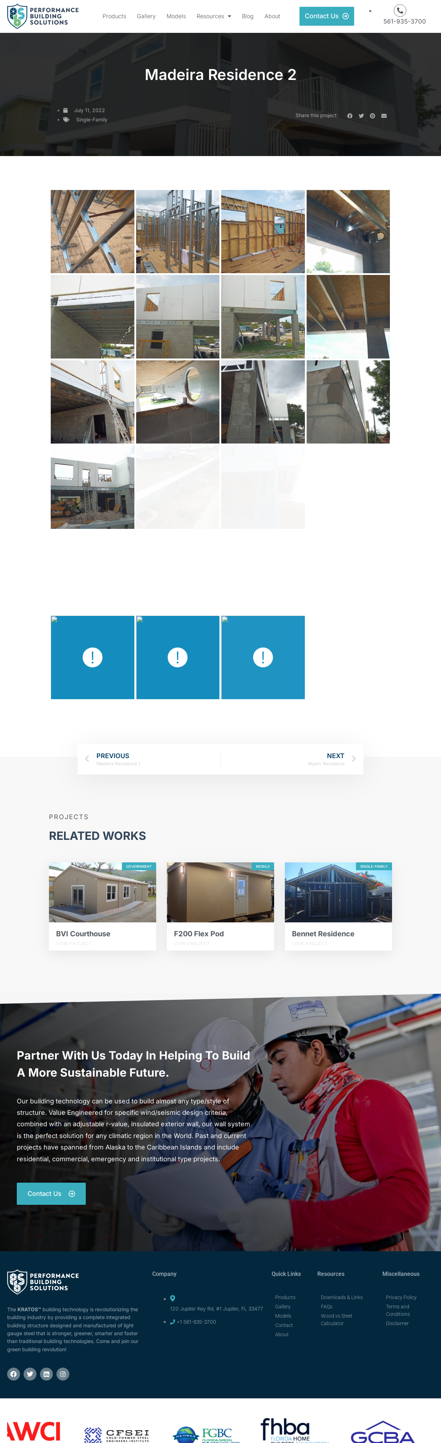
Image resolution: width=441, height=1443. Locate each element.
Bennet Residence (323, 934)
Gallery (146, 16)
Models (176, 16)
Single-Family (92, 119)
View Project (74, 943)
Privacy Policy (401, 1297)
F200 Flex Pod (199, 934)
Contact (284, 1325)
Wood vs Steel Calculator (336, 1319)
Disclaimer (397, 1323)
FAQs (326, 1306)
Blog (248, 16)
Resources (214, 16)
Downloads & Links (342, 1297)
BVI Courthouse (83, 934)
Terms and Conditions (398, 1310)
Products (114, 16)
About (272, 16)
